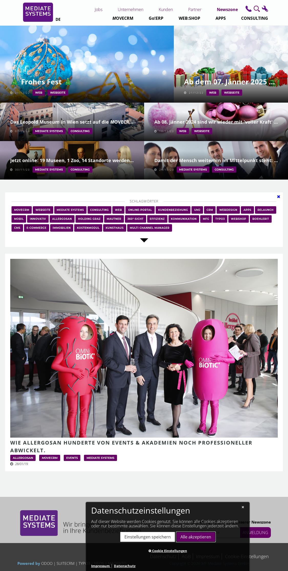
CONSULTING (254, 18)
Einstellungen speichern (147, 537)
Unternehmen (130, 9)
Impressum (101, 566)
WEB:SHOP (189, 18)
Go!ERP (156, 18)
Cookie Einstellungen (167, 550)
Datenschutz (124, 566)
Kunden (166, 9)
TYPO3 (84, 563)
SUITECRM (66, 563)
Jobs (98, 9)
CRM (122, 18)
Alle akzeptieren (195, 537)
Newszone (227, 9)
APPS (221, 18)
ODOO (47, 563)
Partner (194, 9)
